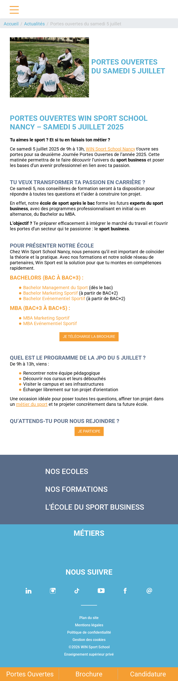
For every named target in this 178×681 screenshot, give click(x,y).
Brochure (88, 674)
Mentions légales (89, 625)
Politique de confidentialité (89, 632)
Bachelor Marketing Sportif (50, 293)
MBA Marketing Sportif (46, 318)
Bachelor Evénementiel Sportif (54, 298)
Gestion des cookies (89, 640)
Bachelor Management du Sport (55, 287)
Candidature (148, 674)
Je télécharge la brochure (89, 336)
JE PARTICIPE (89, 431)
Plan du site (89, 618)
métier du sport (31, 404)
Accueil (11, 24)
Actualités (34, 24)
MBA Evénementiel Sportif (50, 323)
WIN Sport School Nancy (110, 149)
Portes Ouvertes (30, 674)
